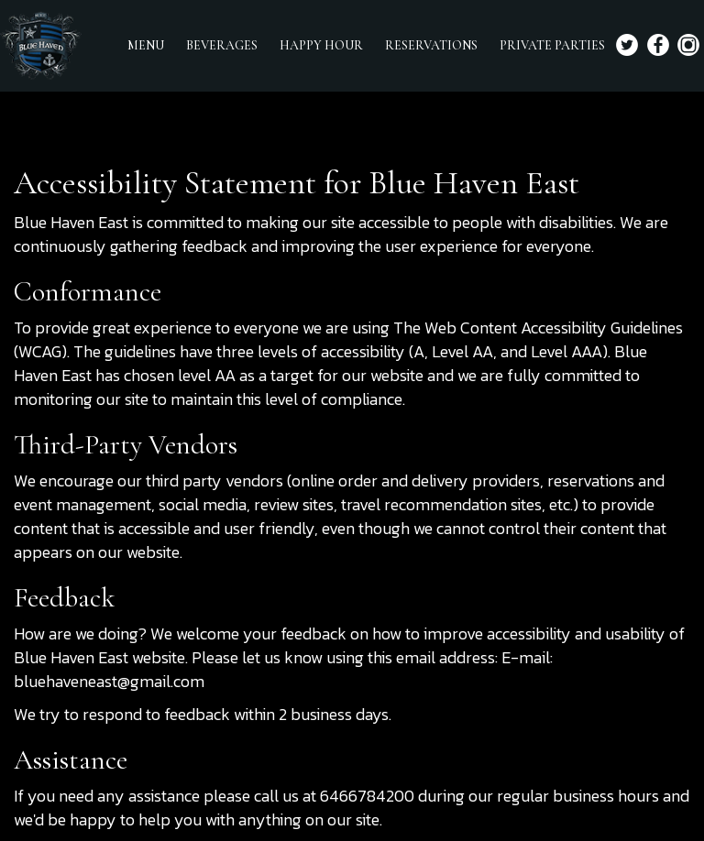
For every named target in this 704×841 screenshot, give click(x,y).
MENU (145, 45)
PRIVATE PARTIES (552, 45)
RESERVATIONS (431, 45)
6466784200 (367, 795)
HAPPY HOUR (321, 45)
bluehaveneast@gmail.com (109, 681)
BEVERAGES (222, 45)
